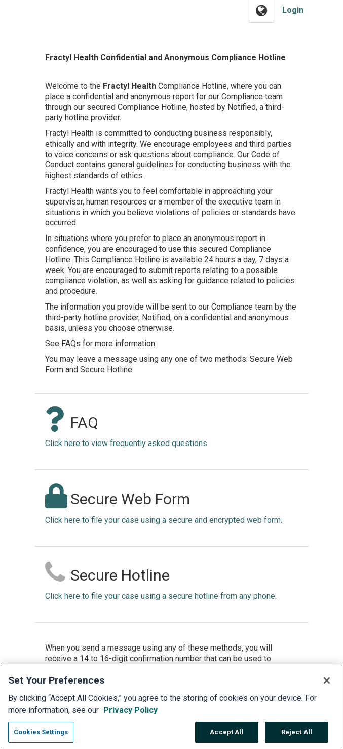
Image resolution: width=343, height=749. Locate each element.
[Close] (327, 686)
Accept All (226, 737)
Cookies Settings (41, 737)
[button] (261, 11)
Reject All (296, 737)
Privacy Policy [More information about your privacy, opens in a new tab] (130, 716)
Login (292, 10)
